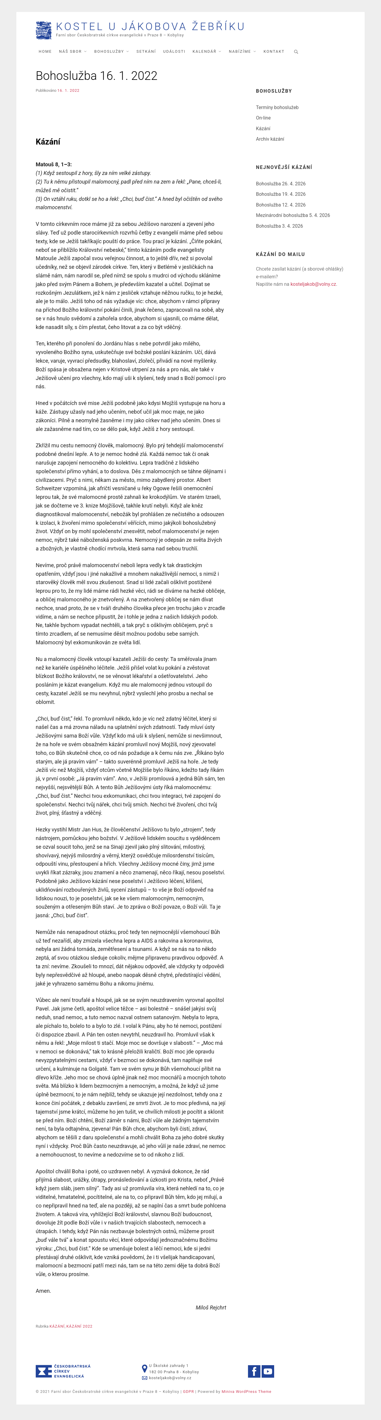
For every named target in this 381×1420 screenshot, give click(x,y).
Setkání (146, 55)
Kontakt (274, 55)
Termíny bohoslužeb (277, 111)
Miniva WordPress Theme (246, 1395)
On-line (263, 121)
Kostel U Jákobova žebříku (177, 28)
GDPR (188, 1395)
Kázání (57, 1330)
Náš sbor (70, 55)
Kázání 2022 (79, 1330)
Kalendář (204, 55)
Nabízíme (240, 55)
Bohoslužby (109, 55)
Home (45, 55)
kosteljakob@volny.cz (313, 288)
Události (174, 55)
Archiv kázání (270, 143)
